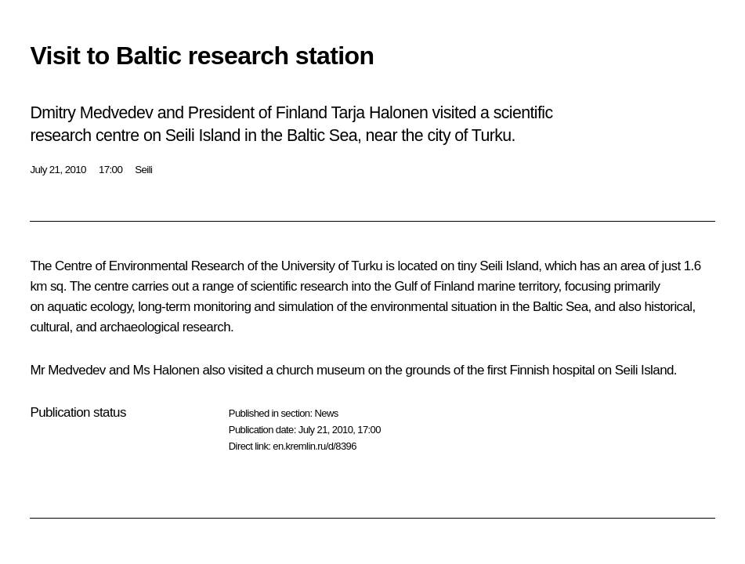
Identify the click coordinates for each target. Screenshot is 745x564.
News (326, 413)
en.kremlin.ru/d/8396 (314, 446)
